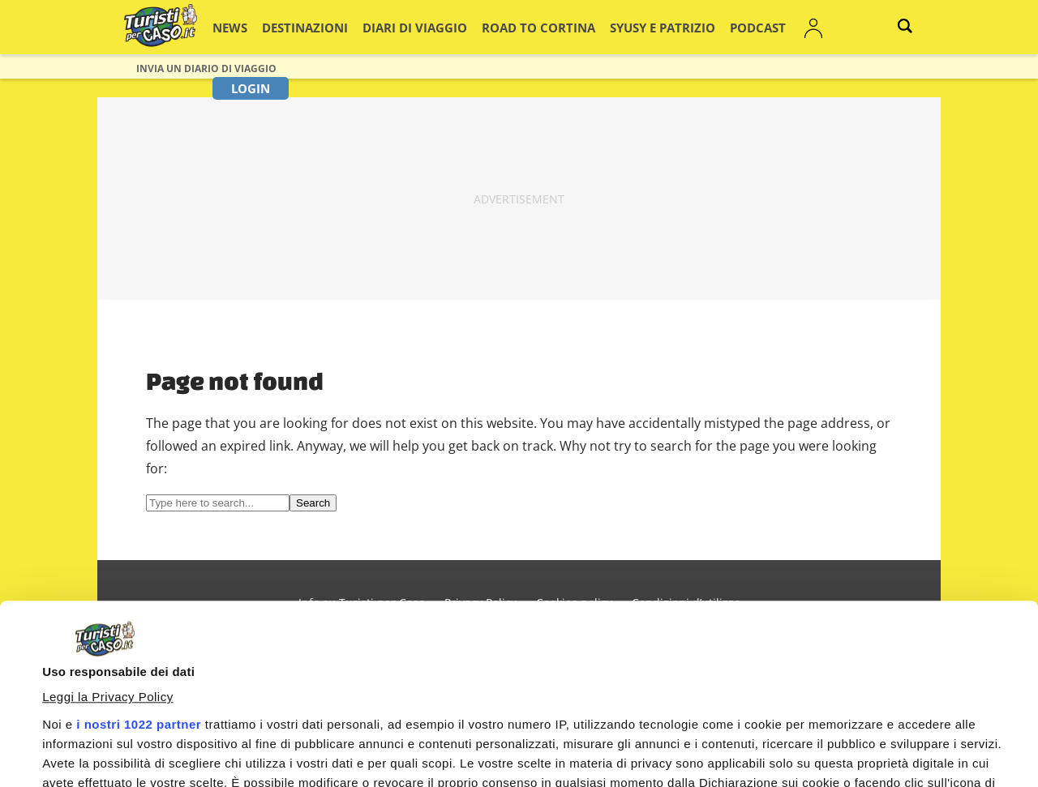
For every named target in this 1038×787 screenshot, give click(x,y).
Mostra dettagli (86, 708)
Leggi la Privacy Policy (108, 529)
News (247, 27)
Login (803, 27)
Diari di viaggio (404, 27)
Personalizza (897, 747)
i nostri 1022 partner (138, 556)
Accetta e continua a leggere (658, 744)
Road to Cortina (506, 27)
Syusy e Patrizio (610, 27)
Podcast (690, 27)
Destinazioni (312, 27)
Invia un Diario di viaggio (206, 68)
